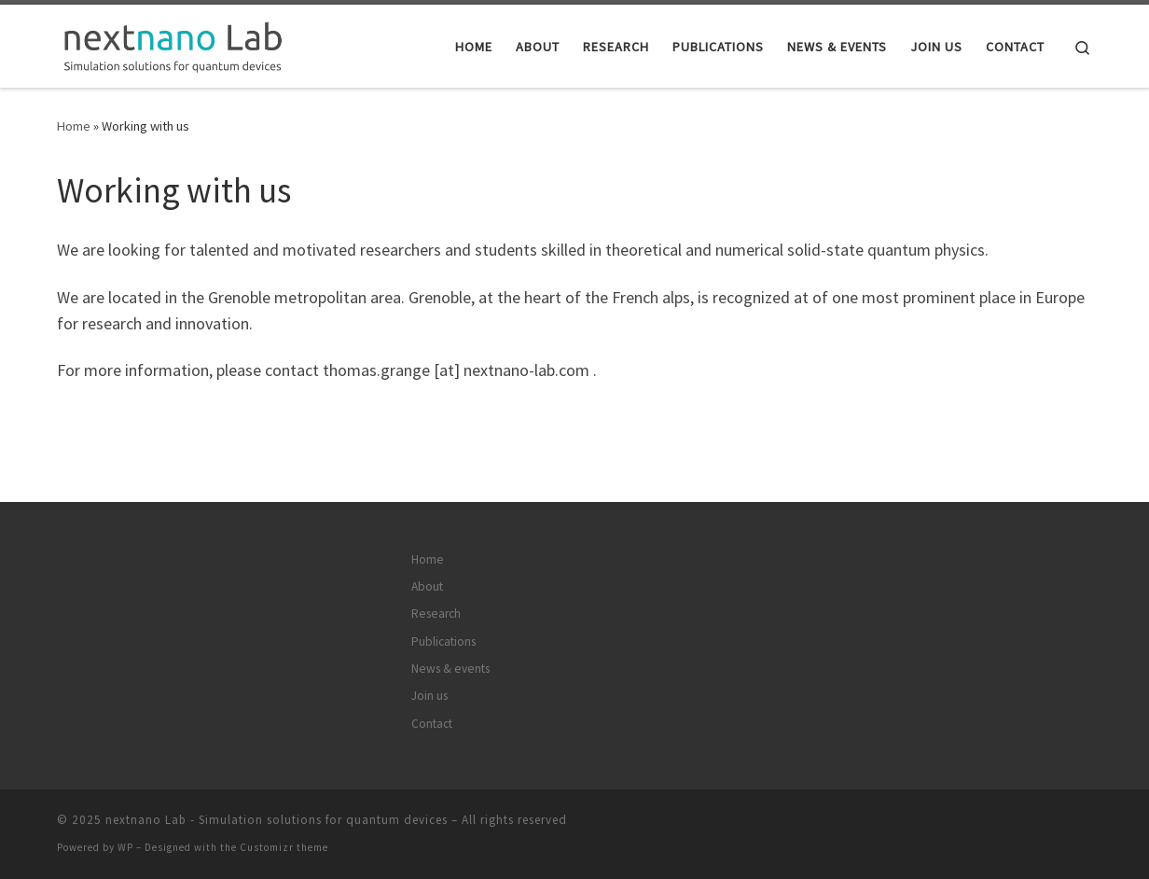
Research (436, 613)
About (427, 586)
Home (73, 126)
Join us (429, 696)
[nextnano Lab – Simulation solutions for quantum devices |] (173, 42)
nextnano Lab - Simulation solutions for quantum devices (276, 820)
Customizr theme (284, 847)
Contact (431, 724)
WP (125, 847)
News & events (450, 669)
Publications (443, 641)
